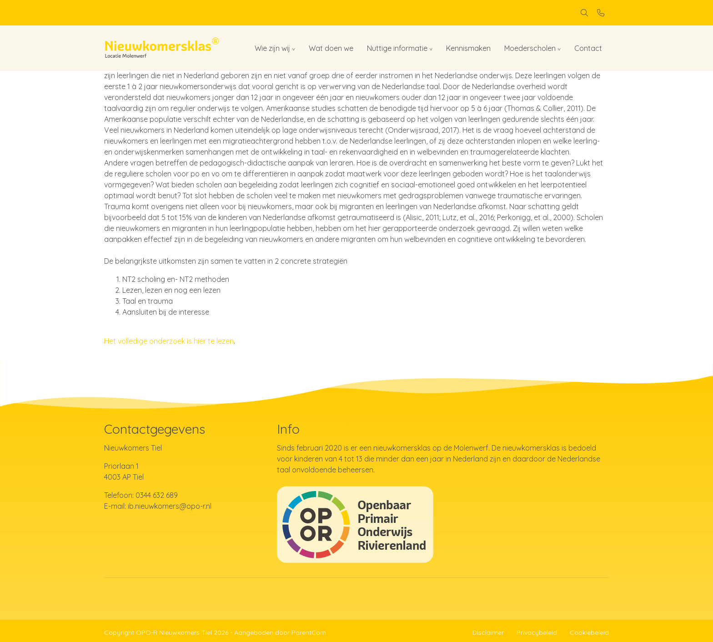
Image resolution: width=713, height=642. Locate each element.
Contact (588, 48)
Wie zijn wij (272, 48)
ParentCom (308, 632)
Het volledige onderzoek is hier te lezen (169, 341)
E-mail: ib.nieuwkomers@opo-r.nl (157, 506)
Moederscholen (530, 48)
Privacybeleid (537, 632)
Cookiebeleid (589, 632)
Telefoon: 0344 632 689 (141, 495)
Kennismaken (468, 48)
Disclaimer (488, 632)
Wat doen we (331, 48)
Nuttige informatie (397, 48)
